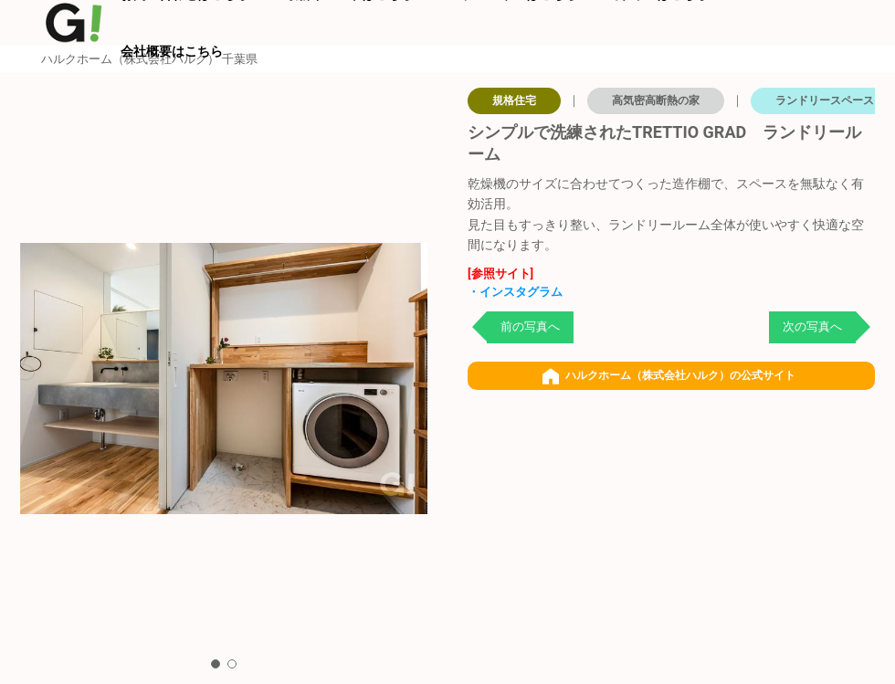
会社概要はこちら (172, 51)
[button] (215, 663)
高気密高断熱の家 (656, 100)
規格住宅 (514, 100)
